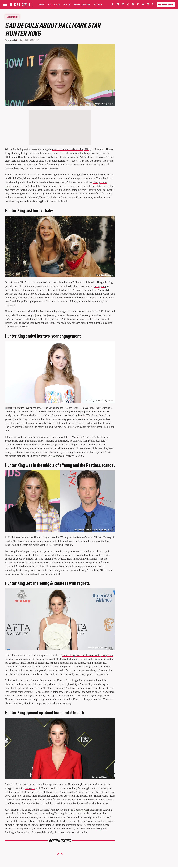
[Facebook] (112, 5)
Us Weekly (74, 437)
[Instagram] (122, 5)
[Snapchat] (143, 5)
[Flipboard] (137, 5)
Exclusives (54, 4)
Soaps (76, 691)
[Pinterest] (132, 5)
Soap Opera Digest (45, 659)
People (81, 415)
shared (31, 311)
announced (46, 322)
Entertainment (82, 4)
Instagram (99, 286)
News (41, 4)
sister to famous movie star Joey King (71, 149)
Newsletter (165, 4)
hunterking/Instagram (104, 275)
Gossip (66, 4)
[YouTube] (117, 5)
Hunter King (11, 407)
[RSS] (153, 5)
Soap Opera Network (78, 809)
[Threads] (148, 5)
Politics (98, 4)
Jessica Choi (12, 40)
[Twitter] (127, 5)
